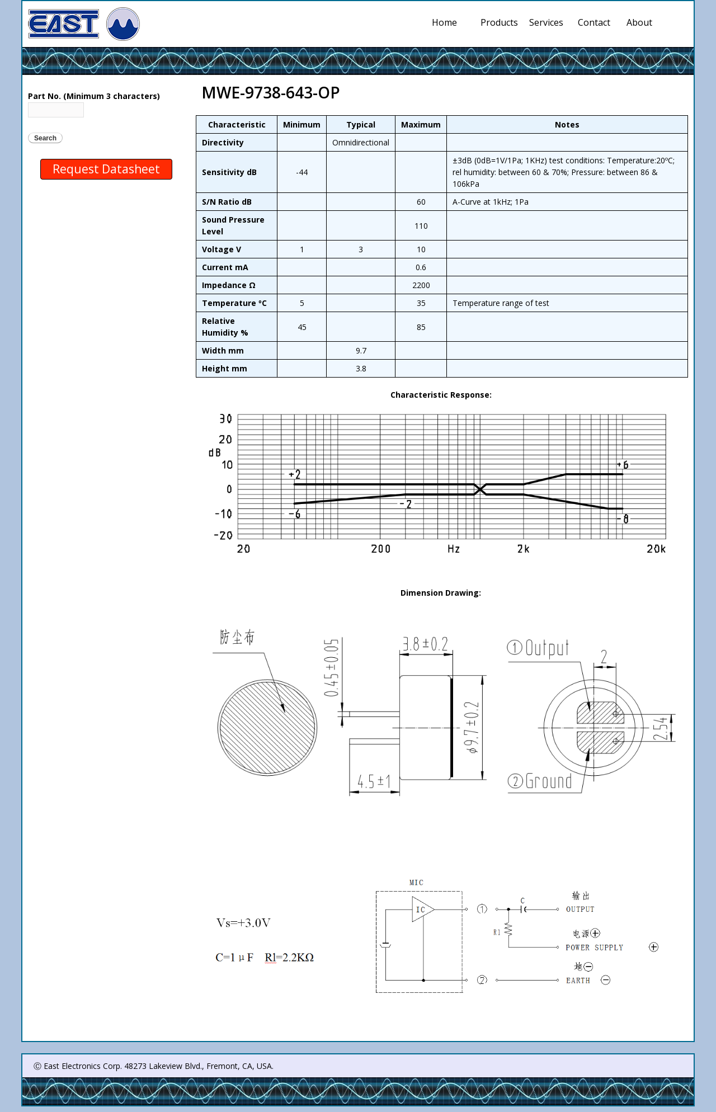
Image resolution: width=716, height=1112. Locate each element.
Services (548, 22)
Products (500, 22)
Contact (594, 22)
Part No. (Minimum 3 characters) (94, 96)
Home (444, 22)
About (639, 22)
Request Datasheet (106, 169)
